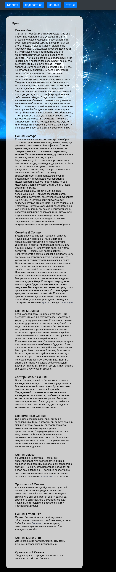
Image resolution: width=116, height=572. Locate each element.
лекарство (47, 476)
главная (12, 4)
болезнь (36, 523)
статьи (70, 4)
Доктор (46, 302)
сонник (54, 4)
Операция (67, 302)
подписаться (33, 4)
